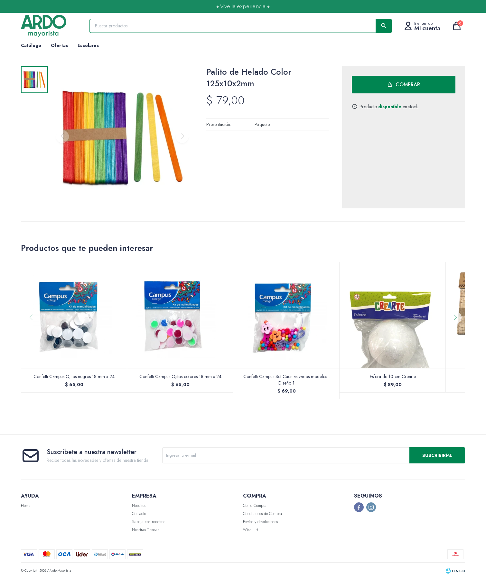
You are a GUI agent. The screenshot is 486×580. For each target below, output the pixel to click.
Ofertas (59, 45)
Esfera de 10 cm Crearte (393, 378)
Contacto (139, 515)
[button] (457, 332)
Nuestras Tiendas (145, 531)
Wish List (250, 531)
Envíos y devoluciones (260, 523)
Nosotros (139, 507)
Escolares (88, 45)
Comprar (408, 84)
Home (25, 507)
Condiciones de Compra (262, 515)
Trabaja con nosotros (148, 523)
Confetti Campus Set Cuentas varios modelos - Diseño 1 (286, 381)
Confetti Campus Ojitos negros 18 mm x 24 (74, 378)
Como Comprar (255, 507)
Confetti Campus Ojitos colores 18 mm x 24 (180, 378)
